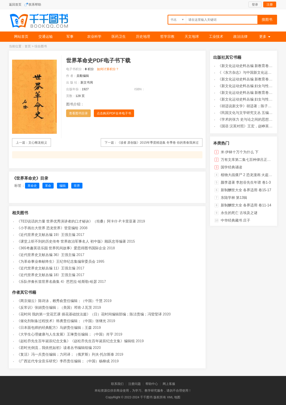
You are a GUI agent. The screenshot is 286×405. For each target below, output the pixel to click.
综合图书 (40, 46)
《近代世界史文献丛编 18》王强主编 (46, 275)
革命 (48, 185)
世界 (77, 185)
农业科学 (94, 36)
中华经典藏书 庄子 (235, 220)
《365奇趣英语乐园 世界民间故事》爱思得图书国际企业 (61, 248)
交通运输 (45, 36)
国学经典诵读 (231, 167)
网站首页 (21, 36)
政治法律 (240, 36)
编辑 (62, 185)
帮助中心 (151, 384)
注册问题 (134, 384)
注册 (270, 4)
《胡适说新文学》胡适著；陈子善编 (246, 106)
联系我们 (117, 384)
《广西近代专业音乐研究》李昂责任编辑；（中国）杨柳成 (63, 361)
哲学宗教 (167, 36)
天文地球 (192, 36)
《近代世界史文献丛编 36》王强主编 (46, 255)
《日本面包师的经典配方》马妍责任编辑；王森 (54, 327)
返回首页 (15, 4)
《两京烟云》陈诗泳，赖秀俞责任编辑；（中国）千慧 (60, 301)
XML (170, 397)
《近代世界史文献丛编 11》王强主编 (46, 268)
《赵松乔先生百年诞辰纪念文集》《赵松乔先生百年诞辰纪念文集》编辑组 (76, 341)
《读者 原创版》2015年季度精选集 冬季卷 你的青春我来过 (158, 142)
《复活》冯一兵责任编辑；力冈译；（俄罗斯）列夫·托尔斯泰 (65, 354)
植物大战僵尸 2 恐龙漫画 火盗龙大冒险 (252, 175)
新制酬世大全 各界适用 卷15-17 (246, 190)
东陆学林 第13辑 (234, 197)
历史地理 (143, 36)
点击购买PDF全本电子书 (114, 113)
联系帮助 (35, 4)
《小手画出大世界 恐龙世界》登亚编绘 (47, 228)
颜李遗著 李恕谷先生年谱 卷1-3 (246, 182)
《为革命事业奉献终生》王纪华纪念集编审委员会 (56, 261)
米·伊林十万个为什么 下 (240, 152)
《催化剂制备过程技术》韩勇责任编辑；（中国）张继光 (61, 321)
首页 (28, 46)
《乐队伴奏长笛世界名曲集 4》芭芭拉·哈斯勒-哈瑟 (57, 281)
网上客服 (169, 384)
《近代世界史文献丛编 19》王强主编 (46, 235)
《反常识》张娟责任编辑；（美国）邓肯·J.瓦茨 (54, 307)
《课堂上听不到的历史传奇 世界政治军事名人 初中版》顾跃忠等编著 (71, 241)
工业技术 (216, 36)
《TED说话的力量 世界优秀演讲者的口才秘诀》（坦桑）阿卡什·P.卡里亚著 (76, 221)
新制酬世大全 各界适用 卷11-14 (246, 205)
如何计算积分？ (108, 69)
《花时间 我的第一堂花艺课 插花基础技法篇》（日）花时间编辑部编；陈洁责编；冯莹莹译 (89, 314)
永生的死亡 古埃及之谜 (239, 213)
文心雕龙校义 (37, 142)
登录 (255, 4)
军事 (70, 36)
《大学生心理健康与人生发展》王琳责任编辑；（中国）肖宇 (65, 334)
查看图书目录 (78, 113)
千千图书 (42, 21)
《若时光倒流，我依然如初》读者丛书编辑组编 (54, 348)
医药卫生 (118, 36)
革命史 (32, 185)
